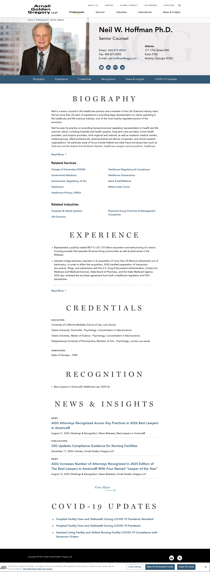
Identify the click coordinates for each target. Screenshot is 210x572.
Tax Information (123, 563)
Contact (32, 563)
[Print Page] (122, 67)
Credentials (84, 79)
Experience (61, 79)
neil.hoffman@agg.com (122, 58)
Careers (109, 5)
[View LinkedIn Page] (108, 67)
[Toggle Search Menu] (179, 5)
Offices (65, 563)
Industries (121, 12)
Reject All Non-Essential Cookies (160, 568)
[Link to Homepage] (48, 9)
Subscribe (169, 5)
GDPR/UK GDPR (99, 563)
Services (100, 12)
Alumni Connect (129, 5)
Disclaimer (48, 563)
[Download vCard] (101, 67)
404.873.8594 (117, 50)
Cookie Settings (147, 563)
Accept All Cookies (186, 568)
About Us (93, 5)
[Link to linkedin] (171, 558)
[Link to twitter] (179, 558)
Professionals (76, 12)
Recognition (109, 79)
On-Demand (150, 5)
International (145, 12)
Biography (39, 79)
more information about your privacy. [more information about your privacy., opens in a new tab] (38, 570)
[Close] (206, 568)
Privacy (79, 563)
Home (30, 20)
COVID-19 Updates (166, 79)
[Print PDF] (115, 67)
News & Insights (171, 12)
